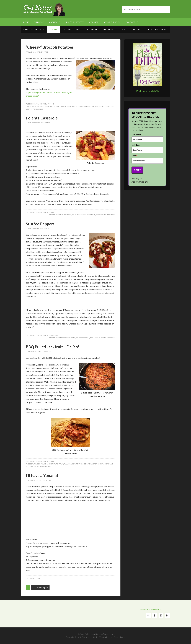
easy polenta (65, 215)
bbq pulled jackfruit (46, 464)
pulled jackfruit (71, 464)
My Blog (50, 104)
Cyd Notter (43, 9)
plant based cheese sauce (66, 106)
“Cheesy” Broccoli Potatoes (50, 47)
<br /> (34, 517)
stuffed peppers (82, 338)
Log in (122, 637)
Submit (137, 170)
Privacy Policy (83, 634)
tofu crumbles (96, 338)
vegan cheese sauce (86, 106)
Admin (116, 637)
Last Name (135, 145)
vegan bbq (83, 464)
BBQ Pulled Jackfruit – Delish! (52, 346)
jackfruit (59, 464)
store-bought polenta (105, 215)
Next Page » (42, 587)
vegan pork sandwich (97, 464)
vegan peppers (109, 338)
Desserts (39, 578)
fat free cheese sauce (46, 106)
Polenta (75, 215)
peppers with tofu (67, 338)
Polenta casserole (87, 215)
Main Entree (41, 104)
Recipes (57, 335)
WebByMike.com (105, 637)
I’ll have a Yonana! (42, 475)
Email (134, 155)
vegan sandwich (44, 466)
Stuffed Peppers (40, 223)
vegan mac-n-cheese (34, 109)
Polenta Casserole (42, 118)
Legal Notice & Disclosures (102, 634)
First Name (136, 134)
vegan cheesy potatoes (104, 106)
